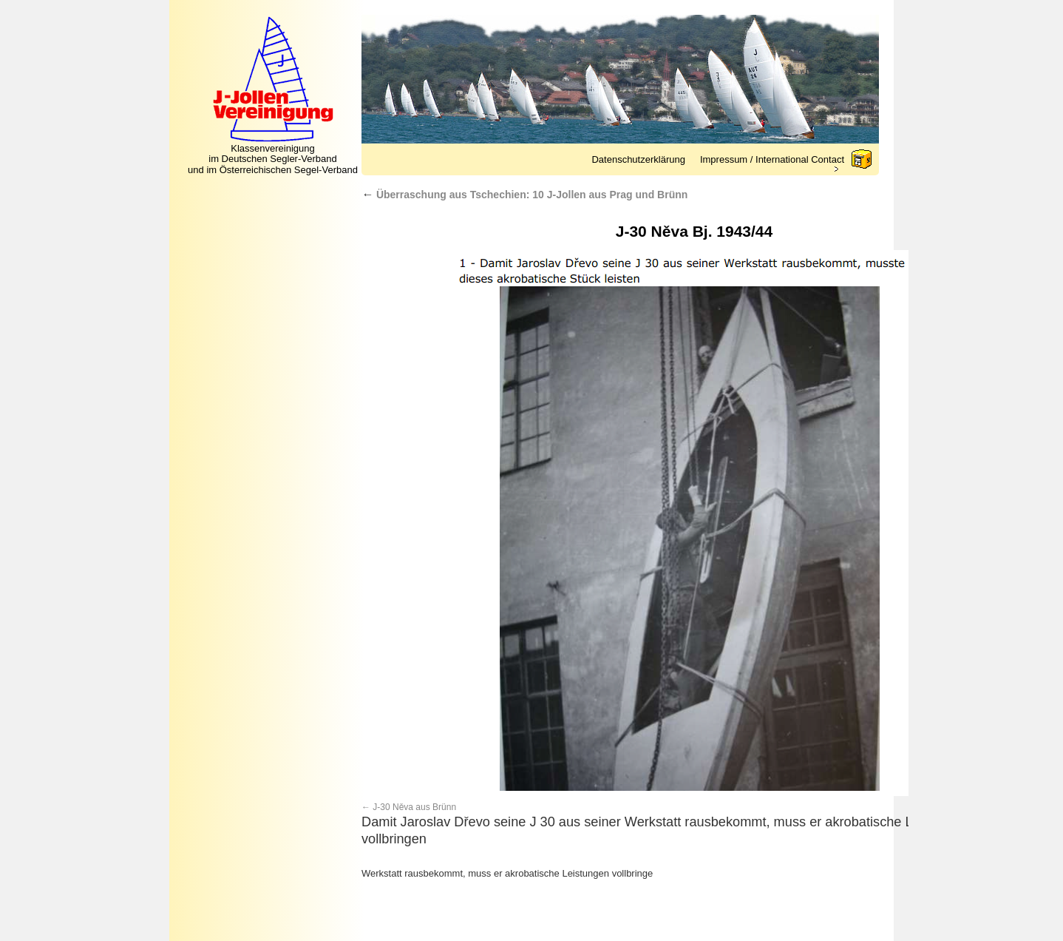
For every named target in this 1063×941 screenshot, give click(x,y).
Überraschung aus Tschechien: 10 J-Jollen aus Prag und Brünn (524, 194)
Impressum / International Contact (772, 159)
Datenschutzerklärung (638, 159)
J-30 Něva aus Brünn (414, 807)
